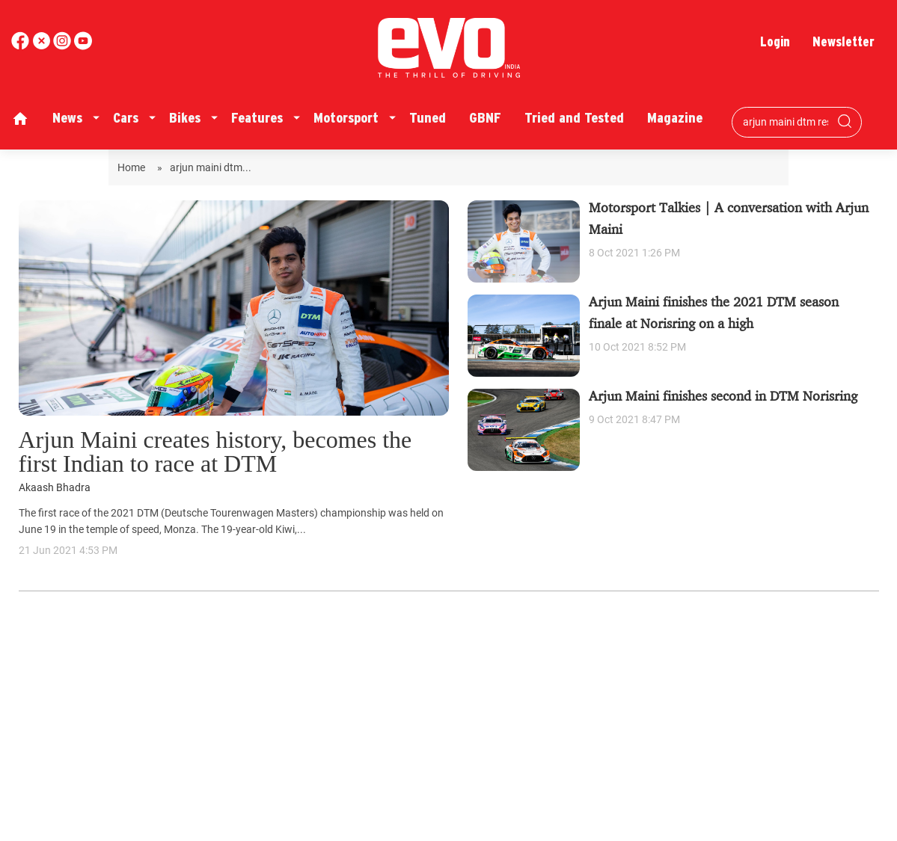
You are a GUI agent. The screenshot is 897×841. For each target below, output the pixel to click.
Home (133, 167)
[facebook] (21, 46)
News (67, 118)
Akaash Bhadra (55, 487)
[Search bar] (785, 122)
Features (257, 118)
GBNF (485, 118)
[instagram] (83, 46)
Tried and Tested (574, 118)
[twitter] (42, 46)
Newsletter (843, 41)
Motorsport (346, 118)
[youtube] (63, 46)
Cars (125, 118)
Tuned (427, 118)
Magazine (674, 118)
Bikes (184, 118)
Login (775, 41)
